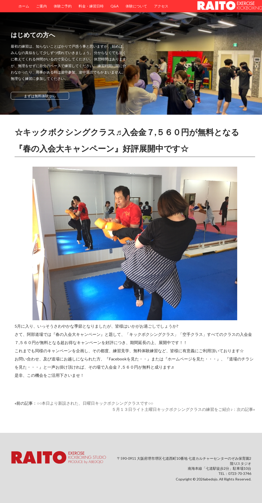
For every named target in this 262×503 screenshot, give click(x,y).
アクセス (161, 6)
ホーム (23, 6)
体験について (136, 6)
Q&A (115, 6)
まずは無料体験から (40, 96)
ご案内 (41, 6)
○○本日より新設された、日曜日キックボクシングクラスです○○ (95, 403)
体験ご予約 (63, 6)
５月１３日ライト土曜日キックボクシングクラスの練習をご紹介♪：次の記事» (183, 409)
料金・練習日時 (91, 6)
